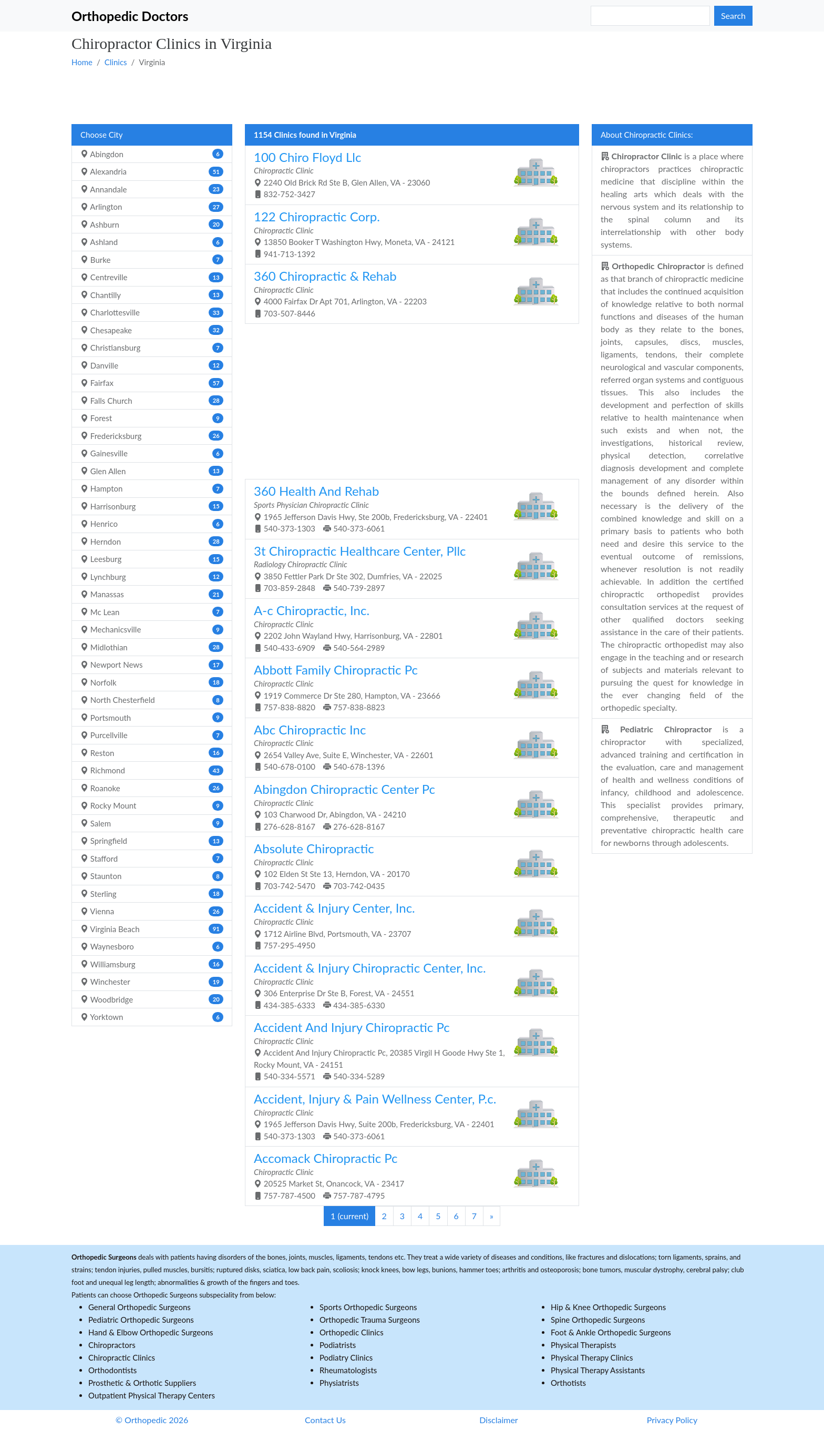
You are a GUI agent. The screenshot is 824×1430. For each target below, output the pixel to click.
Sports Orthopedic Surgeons (368, 1307)
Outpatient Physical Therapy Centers (151, 1395)
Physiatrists (339, 1382)
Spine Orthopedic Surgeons (598, 1319)
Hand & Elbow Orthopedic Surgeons (150, 1332)
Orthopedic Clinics (352, 1332)
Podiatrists (338, 1345)
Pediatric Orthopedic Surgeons (141, 1319)
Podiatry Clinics (346, 1357)
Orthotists (568, 1382)
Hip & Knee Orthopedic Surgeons (608, 1307)
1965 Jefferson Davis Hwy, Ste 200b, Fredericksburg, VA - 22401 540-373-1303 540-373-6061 (408, 508)
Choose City (101, 134)
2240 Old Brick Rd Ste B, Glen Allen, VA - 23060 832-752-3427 (408, 174)
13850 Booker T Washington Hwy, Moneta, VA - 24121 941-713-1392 (408, 234)
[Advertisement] (386, 95)
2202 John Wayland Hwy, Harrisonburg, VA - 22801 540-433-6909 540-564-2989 (408, 627)
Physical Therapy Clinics (592, 1357)
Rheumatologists (348, 1370)
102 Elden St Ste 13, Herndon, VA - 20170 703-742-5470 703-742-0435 (408, 866)
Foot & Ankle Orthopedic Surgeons (611, 1332)
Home (81, 62)
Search (733, 16)
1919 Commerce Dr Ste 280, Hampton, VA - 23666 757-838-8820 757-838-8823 (408, 687)
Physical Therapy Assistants (598, 1370)
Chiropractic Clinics (121, 1357)
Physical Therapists (583, 1345)
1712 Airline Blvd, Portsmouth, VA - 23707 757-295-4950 (408, 925)
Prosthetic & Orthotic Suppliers (142, 1382)
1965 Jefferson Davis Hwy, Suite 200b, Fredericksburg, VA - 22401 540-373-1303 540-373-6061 (408, 1116)
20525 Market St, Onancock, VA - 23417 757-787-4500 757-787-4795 (408, 1175)
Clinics (116, 62)
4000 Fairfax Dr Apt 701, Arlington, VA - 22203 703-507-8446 (408, 293)
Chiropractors (112, 1345)
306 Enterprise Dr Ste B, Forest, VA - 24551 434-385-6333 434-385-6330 (408, 985)
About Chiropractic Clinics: (647, 134)
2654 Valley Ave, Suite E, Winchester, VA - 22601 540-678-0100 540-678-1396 (408, 747)
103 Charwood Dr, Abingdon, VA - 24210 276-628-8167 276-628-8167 (408, 806)
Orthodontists (112, 1370)
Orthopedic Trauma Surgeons (370, 1319)
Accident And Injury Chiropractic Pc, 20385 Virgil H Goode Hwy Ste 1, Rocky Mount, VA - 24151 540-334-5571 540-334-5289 (408, 1050)
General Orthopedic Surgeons (139, 1307)
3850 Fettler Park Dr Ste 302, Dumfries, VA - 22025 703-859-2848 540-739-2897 (408, 568)
